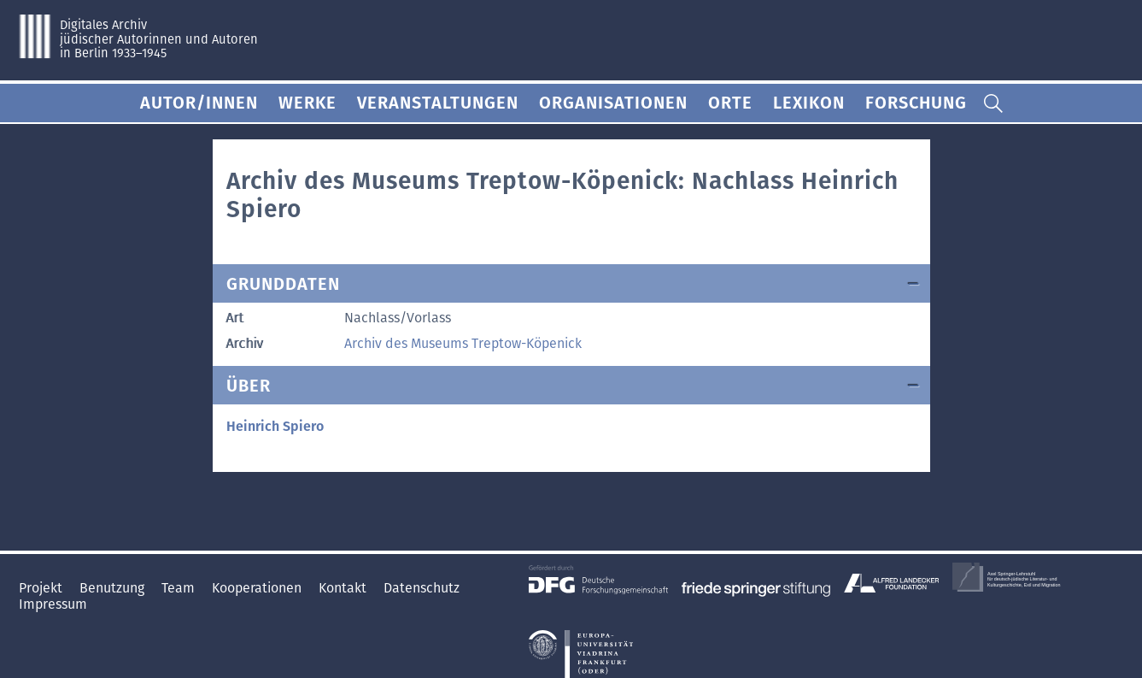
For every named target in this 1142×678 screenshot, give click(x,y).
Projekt (42, 588)
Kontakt (344, 588)
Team (179, 588)
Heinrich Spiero (275, 426)
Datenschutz (422, 588)
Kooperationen (258, 588)
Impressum (53, 604)
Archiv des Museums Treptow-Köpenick (463, 343)
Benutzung (113, 588)
